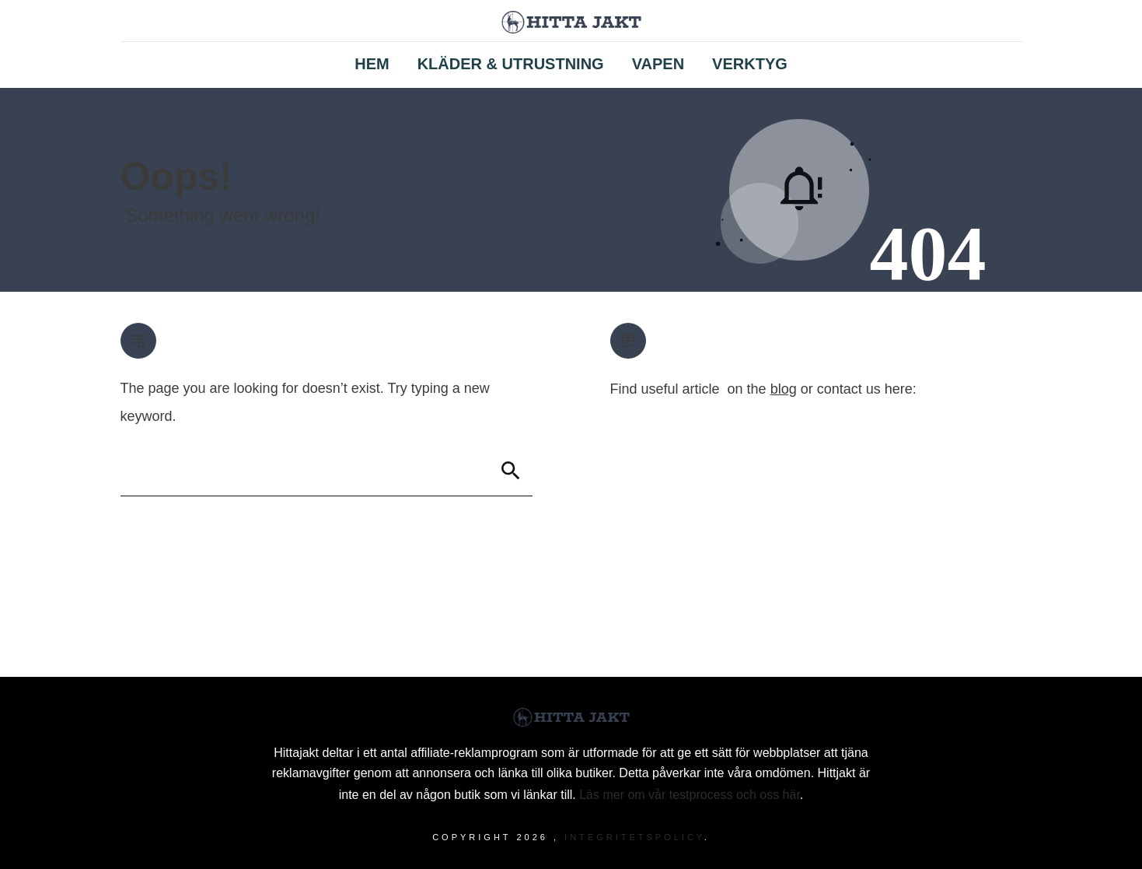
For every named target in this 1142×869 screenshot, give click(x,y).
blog (783, 389)
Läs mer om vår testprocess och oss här (689, 794)
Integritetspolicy (634, 837)
